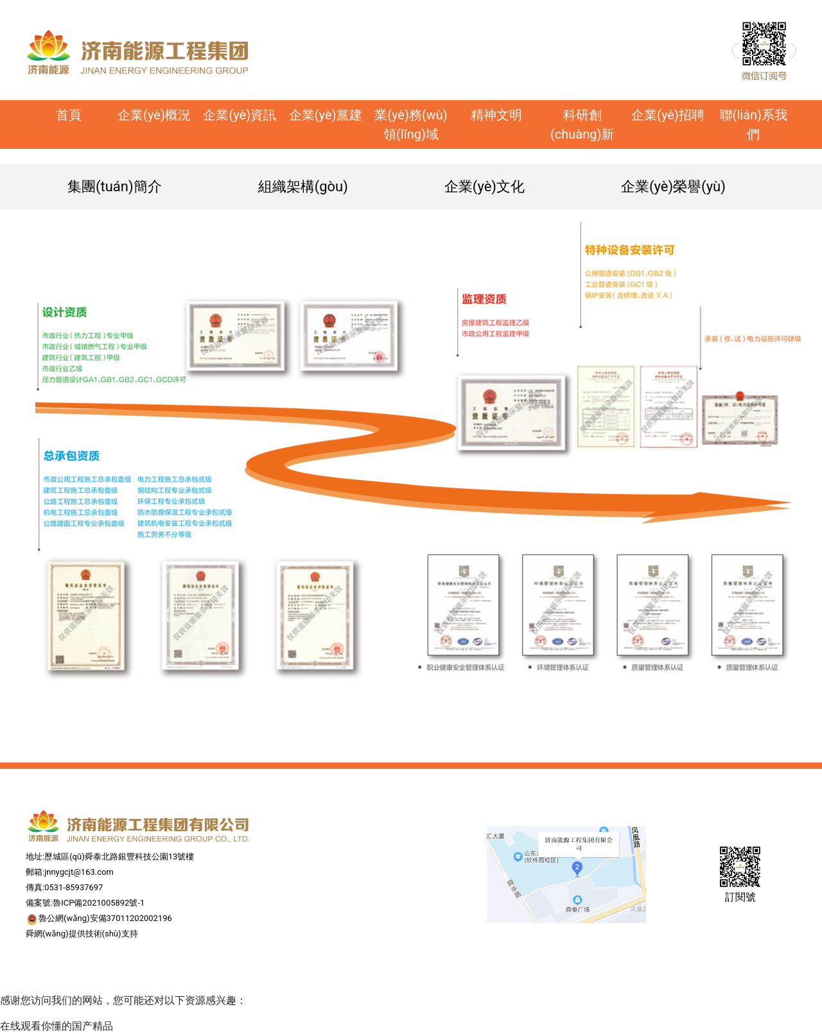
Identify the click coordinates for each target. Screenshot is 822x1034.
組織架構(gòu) (303, 186)
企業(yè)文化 (484, 186)
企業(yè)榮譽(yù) (673, 186)
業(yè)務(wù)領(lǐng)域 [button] (411, 124)
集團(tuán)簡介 (114, 186)
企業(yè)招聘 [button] (667, 115)
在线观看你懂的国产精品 (56, 1026)
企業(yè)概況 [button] (154, 115)
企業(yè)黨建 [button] (325, 115)
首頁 (84, 114)
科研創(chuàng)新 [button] (582, 124)
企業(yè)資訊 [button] (239, 115)
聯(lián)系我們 (753, 124)
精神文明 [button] (496, 115)
